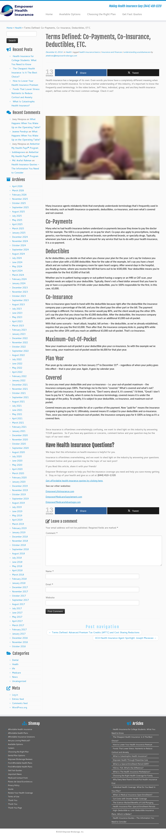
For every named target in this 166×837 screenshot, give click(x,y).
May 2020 (17, 464)
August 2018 (18, 553)
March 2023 (18, 325)
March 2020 (18, 473)
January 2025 (18, 232)
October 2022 (19, 346)
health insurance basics (89, 52)
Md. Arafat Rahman (21, 160)
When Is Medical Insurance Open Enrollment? (132, 794)
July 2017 (17, 608)
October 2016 (19, 646)
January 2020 (18, 481)
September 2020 (20, 448)
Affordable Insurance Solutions (21, 737)
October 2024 (19, 245)
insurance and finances (111, 52)
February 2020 (19, 477)
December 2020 (20, 435)
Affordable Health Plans (18, 733)
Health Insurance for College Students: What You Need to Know (23, 60)
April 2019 (17, 519)
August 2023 (18, 304)
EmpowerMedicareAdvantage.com (63, 502)
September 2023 (20, 300)
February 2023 (19, 329)
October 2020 (19, 443)
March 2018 (18, 574)
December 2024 (20, 236)
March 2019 (18, 523)
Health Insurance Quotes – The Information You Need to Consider (25, 168)
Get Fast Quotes (132, 14)
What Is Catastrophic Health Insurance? (130, 756)
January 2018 (18, 583)
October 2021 (19, 393)
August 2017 (18, 604)
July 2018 (17, 557)
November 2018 (20, 540)
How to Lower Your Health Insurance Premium (132, 744)
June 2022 (17, 363)
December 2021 (20, 384)
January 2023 (18, 334)
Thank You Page (15, 807)
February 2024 (19, 279)
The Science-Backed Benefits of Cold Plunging (133, 802)
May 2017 (17, 616)
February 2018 (19, 578)
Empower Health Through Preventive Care (130, 760)
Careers (11, 748)
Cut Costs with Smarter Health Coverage (130, 798)
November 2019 (20, 490)
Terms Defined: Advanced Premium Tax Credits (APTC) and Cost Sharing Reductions (94, 632)
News (15, 676)
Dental (15, 660)
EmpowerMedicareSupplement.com (64, 496)
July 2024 (17, 258)
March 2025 (18, 228)
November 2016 (20, 642)
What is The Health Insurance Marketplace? (131, 771)
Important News (15, 774)
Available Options (69, 14)
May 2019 (17, 515)
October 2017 (19, 595)
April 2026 (17, 186)
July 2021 (17, 405)
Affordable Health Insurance (20, 729)
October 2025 (19, 203)
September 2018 (20, 549)
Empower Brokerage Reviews (20, 759)
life (13, 668)
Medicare (16, 672)
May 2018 (17, 566)
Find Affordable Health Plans (20, 763)
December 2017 (20, 587)
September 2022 (20, 350)
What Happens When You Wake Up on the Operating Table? (25, 123)
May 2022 (17, 367)
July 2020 (17, 456)
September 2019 (20, 498)
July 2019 (17, 507)
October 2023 (19, 296)
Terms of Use (13, 796)
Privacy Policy (13, 785)
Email (49, 584)
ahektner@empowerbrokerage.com (61, 55)
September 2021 (20, 397)
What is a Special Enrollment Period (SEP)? (131, 764)
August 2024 (18, 253)
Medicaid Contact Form (18, 778)
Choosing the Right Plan (101, 14)
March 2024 (18, 274)
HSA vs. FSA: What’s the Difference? (128, 768)
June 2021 (17, 410)
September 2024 (20, 249)
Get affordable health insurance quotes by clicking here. (74, 480)
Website (50, 597)
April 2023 (17, 321)
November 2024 (20, 241)
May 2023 (17, 317)
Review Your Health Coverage (20, 793)
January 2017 (18, 633)
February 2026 (19, 194)
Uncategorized (19, 681)
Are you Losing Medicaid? (19, 740)
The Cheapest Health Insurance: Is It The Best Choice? (24, 72)
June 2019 (17, 511)
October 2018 (19, 545)
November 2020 (20, 439)
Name (50, 571)
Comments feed (20, 703)
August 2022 (18, 355)
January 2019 (18, 532)
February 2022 (19, 376)
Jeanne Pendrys (20, 131)
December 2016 (20, 637)
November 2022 (20, 342)
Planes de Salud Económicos (20, 781)
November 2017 (20, 591)
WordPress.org (19, 707)
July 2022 (17, 359)
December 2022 (20, 338)
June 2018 (17, 561)
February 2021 (19, 426)
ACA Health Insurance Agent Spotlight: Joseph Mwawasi (125, 638)
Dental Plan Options (16, 755)
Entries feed (18, 699)
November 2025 (20, 198)
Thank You (12, 800)
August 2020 (18, 452)
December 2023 (20, 287)
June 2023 (17, 312)
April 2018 (17, 570)
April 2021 (17, 418)
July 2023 (17, 308)
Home (49, 14)
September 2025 (20, 207)
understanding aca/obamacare (137, 52)
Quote (10, 789)
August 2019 (18, 502)
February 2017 (19, 629)
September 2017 (20, 599)
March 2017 (18, 625)
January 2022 (18, 380)
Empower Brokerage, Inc (73, 832)
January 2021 (18, 431)
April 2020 (17, 469)
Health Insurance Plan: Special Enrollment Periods (134, 806)
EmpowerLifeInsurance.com (60, 491)
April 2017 (17, 621)
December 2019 (20, 486)
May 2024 (17, 266)
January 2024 (18, 283)
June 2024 (17, 262)
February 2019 (19, 528)
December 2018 (20, 536)
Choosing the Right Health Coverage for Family (133, 775)
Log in (15, 694)
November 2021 (20, 388)
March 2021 (18, 422)
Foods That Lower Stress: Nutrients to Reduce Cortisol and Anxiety (25, 93)
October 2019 (19, 494)
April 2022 (17, 372)
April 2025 (17, 224)
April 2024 (17, 270)
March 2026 (18, 190)
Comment (52, 533)
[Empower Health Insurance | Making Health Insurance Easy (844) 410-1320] (19, 10)
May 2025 (17, 220)
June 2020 (17, 460)
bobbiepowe (18, 152)
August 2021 (18, 401)
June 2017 (17, 612)
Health (18, 27)
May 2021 (17, 414)
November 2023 (20, 291)
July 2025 (17, 215)
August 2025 (18, 211)
